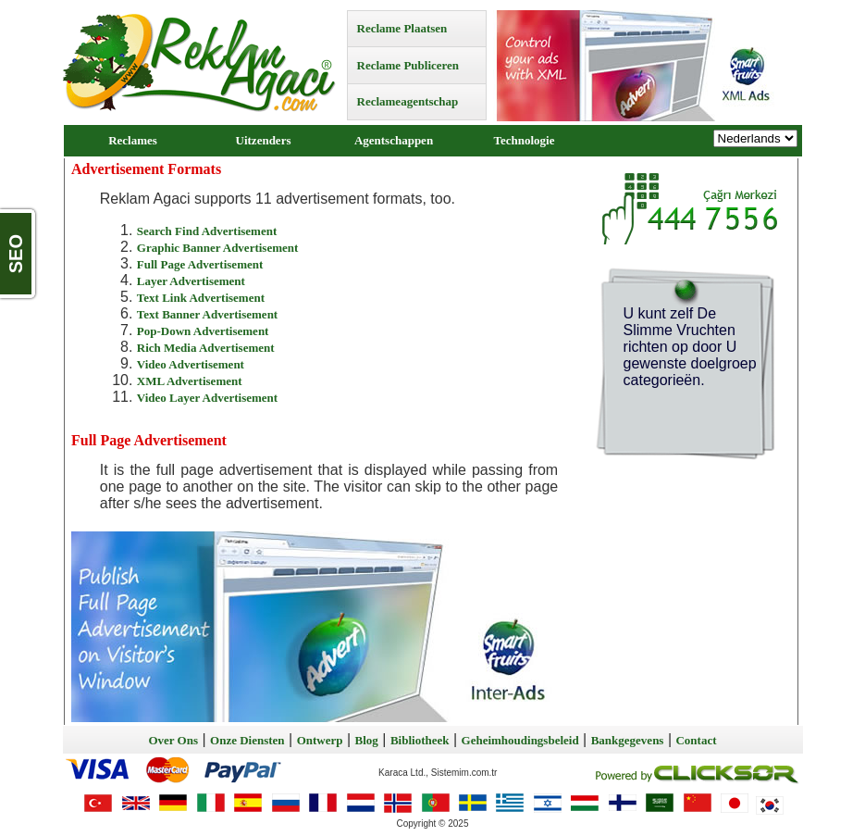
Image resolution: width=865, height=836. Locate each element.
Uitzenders (263, 140)
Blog (366, 740)
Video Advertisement (190, 364)
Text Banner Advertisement (207, 314)
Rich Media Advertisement (206, 348)
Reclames (132, 140)
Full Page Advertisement (200, 264)
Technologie (524, 140)
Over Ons (173, 740)
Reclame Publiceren (408, 65)
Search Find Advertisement (207, 231)
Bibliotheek (420, 740)
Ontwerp (320, 740)
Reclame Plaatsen (402, 28)
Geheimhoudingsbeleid (520, 740)
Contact (695, 740)
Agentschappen (393, 140)
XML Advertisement (189, 381)
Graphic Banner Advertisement (218, 248)
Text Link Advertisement (201, 298)
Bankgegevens (627, 740)
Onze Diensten (247, 740)
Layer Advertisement (191, 281)
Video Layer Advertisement (207, 398)
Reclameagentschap (408, 101)
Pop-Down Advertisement (203, 331)
